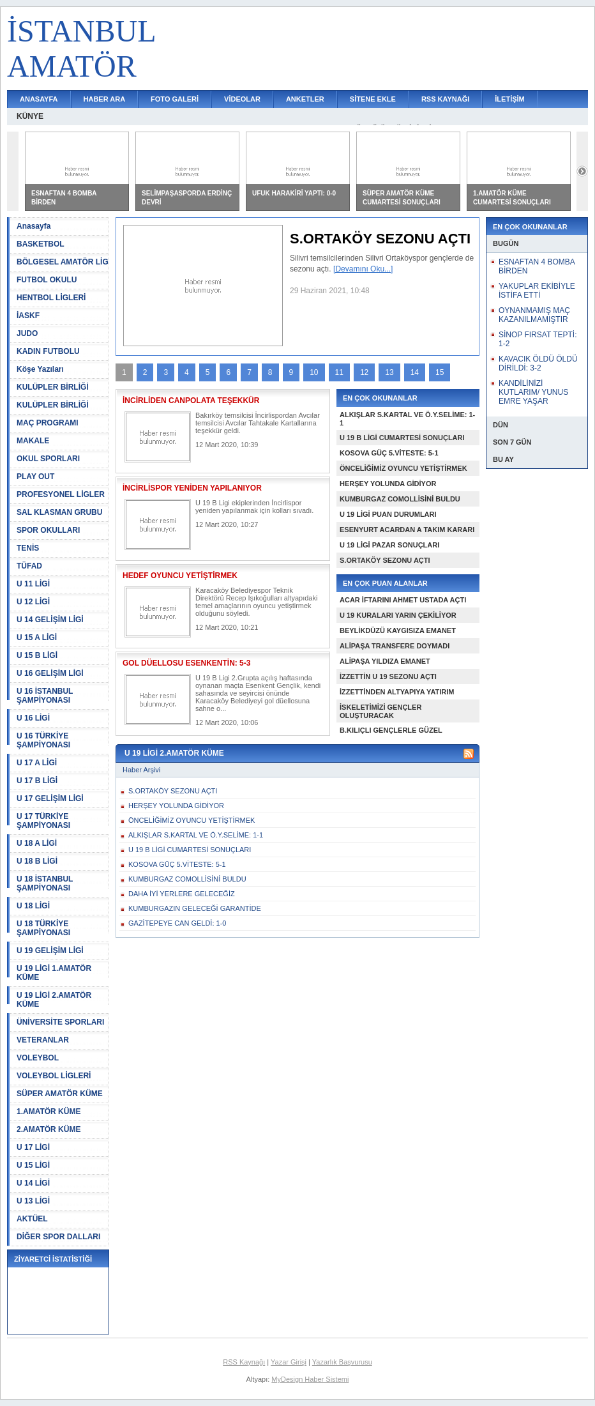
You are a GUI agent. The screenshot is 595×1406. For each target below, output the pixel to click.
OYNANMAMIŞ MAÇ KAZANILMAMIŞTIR (534, 315)
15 (439, 372)
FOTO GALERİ (175, 99)
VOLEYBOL (38, 1057)
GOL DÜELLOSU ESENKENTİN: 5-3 (186, 663)
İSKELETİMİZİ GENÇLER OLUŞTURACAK (380, 711)
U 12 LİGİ (33, 601)
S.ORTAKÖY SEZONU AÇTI (385, 560)
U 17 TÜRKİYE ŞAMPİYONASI (43, 821)
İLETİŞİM (509, 99)
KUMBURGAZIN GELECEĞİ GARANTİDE (194, 908)
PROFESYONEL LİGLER (61, 494)
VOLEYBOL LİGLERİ (54, 1075)
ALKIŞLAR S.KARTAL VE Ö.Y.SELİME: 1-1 (195, 835)
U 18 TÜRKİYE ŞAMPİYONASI (43, 928)
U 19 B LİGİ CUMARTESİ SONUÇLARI (402, 437)
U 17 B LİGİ (37, 780)
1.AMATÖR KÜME (48, 1111)
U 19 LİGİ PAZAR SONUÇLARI (389, 545)
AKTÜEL (32, 1218)
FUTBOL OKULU (47, 279)
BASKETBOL (40, 244)
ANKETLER (305, 99)
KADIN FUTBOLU (48, 351)
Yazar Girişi (288, 1362)
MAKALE (33, 440)
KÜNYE (30, 116)
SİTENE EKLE (373, 99)
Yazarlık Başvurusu (342, 1362)
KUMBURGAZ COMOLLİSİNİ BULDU (400, 499)
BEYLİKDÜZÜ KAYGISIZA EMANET (398, 630)
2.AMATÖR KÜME (48, 1129)
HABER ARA (105, 99)
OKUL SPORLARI (48, 458)
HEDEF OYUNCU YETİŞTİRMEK (180, 575)
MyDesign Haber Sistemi (310, 1379)
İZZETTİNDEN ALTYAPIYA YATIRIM (397, 692)
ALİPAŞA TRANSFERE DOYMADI (394, 646)
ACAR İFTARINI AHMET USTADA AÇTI (403, 600)
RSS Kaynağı (244, 1362)
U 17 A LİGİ (37, 762)
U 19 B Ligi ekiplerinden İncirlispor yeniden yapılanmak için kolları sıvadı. (254, 506)
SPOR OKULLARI (48, 530)
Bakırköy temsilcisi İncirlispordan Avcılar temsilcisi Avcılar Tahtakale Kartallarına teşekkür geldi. (257, 422)
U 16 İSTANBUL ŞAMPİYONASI (45, 696)
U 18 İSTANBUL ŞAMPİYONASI (45, 883)
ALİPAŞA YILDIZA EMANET (385, 661)
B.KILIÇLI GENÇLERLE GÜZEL (391, 730)
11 (339, 372)
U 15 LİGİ (33, 1165)
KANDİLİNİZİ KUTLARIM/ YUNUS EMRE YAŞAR (533, 392)
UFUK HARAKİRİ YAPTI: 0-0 (294, 193)
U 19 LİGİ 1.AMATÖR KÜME (54, 973)
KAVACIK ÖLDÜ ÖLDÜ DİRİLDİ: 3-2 (538, 363)
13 (389, 372)
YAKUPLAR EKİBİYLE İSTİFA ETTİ (537, 291)
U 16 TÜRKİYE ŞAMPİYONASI (43, 740)
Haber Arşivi (141, 770)
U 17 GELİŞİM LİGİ (50, 798)
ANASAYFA (39, 99)
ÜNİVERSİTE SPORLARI (60, 1022)
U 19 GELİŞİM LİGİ (50, 950)
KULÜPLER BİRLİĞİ (53, 387)
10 (314, 372)
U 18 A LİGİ (37, 843)
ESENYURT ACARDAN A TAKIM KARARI (407, 529)
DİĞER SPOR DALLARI (58, 1236)
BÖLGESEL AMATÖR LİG (63, 261)
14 (414, 372)
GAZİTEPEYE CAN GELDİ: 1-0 (177, 923)
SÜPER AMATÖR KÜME (60, 1093)
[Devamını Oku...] (363, 268)
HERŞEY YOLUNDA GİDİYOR (388, 483)
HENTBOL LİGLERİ (51, 297)
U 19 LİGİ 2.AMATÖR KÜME (54, 1000)
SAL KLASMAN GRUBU (59, 512)
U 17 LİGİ (33, 1147)
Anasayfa (33, 226)
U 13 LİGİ (33, 1200)
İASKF (28, 315)
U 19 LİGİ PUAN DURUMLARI (388, 514)
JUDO (27, 333)
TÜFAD (29, 566)
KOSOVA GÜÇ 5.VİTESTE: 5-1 (389, 453)
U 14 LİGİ (33, 1183)
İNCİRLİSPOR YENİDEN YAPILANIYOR (192, 488)
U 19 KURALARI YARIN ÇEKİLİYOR (398, 615)
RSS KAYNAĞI (445, 99)
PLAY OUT (35, 476)
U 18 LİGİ (33, 905)
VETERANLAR (43, 1039)
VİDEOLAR (242, 99)
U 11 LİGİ (33, 583)
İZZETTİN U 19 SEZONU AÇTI (388, 676)
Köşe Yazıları (40, 369)
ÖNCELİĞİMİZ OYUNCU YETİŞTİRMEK (403, 468)
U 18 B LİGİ (37, 861)
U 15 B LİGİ (37, 655)
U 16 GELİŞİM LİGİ (50, 673)
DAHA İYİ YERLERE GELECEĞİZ (181, 894)
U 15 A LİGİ (37, 637)
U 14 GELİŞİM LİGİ (50, 619)
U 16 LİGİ (33, 718)
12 (364, 372)
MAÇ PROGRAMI (48, 422)
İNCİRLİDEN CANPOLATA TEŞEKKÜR (191, 400)
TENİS (28, 548)
